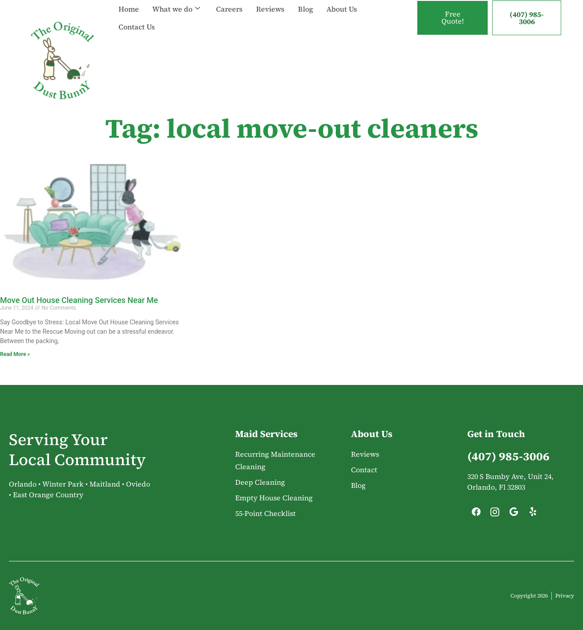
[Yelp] (532, 514)
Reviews (270, 9)
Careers (229, 9)
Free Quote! (452, 17)
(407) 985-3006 (527, 17)
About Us (341, 9)
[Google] (514, 514)
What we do (176, 9)
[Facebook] (476, 514)
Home (128, 9)
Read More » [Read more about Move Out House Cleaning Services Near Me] (15, 354)
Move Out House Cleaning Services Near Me (79, 300)
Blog (305, 9)
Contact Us (136, 27)
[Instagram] (494, 514)
